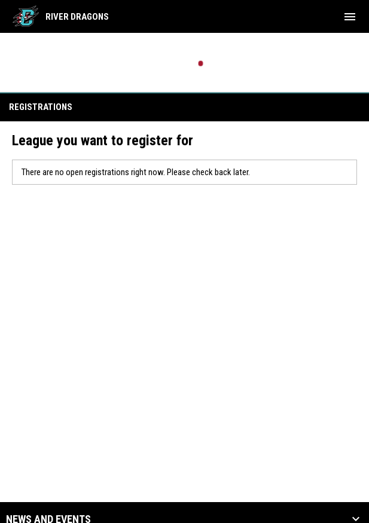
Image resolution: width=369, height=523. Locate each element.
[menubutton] (350, 17)
